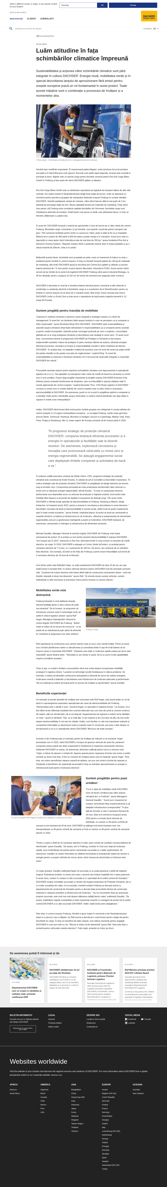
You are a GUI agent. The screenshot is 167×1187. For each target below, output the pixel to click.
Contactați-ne (92, 1027)
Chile (43, 1101)
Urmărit (147, 28)
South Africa (15, 1093)
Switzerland (106, 1165)
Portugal (105, 1146)
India (73, 1101)
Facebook (130, 1019)
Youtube (146, 1019)
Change (133, 5)
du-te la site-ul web (19, 12)
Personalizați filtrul (45, 36)
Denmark (105, 1101)
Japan (73, 1108)
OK (102, 5)
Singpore (75, 1120)
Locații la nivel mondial (96, 1019)
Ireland (105, 1124)
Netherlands (107, 1135)
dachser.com (57, 1075)
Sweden (105, 1161)
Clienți (32, 19)
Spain (104, 1158)
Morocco (13, 1090)
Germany (106, 1112)
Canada (44, 1097)
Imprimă (51, 1019)
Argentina (44, 1090)
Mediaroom (17, 19)
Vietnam (74, 1131)
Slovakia (105, 1154)
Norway (105, 1139)
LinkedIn (130, 1023)
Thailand (74, 1127)
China (73, 1093)
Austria (105, 1090)
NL (114, 1093)
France (105, 1108)
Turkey (105, 1169)
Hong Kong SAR (78, 1097)
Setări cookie (53, 1027)
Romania (105, 1150)
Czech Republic (108, 1097)
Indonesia (75, 1105)
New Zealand (138, 1093)
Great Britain (107, 1116)
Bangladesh (76, 1090)
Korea (73, 1112)
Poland (105, 1142)
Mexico (43, 1105)
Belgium (105, 1093)
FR (111, 1093)
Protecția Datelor (55, 1023)
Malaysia (74, 1116)
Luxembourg (107, 1131)
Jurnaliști (48, 19)
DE (118, 1131)
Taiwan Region (77, 1124)
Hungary (105, 1120)
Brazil (43, 1093)
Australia (136, 1090)
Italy (103, 1127)
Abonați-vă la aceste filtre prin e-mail (22, 1029)
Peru (42, 1108)
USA (42, 1112)
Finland (105, 1105)
